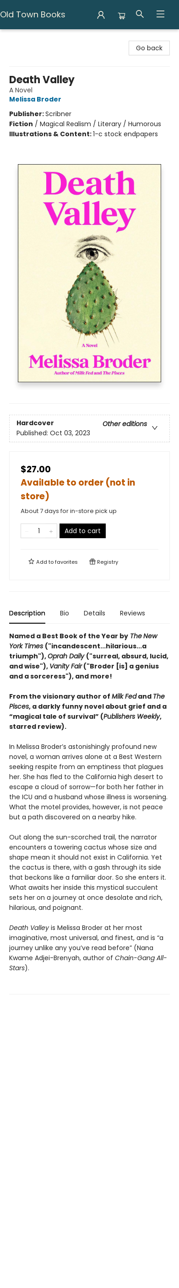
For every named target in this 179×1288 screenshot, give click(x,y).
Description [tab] (27, 613)
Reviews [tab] (132, 613)
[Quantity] (39, 531)
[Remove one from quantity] (27, 531)
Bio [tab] (64, 613)
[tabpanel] (89, 812)
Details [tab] (94, 613)
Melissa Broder (36, 99)
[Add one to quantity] (51, 531)
